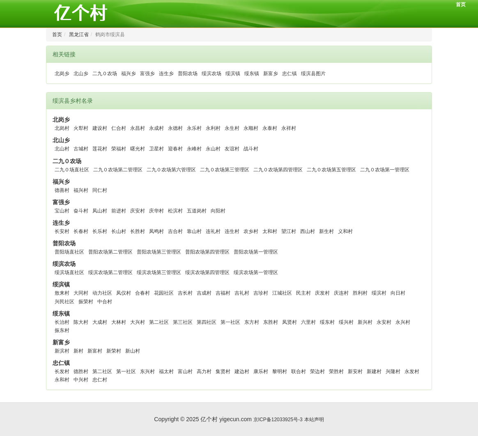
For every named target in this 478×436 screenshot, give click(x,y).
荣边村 (317, 371)
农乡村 (251, 231)
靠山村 (194, 231)
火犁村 (81, 128)
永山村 (213, 149)
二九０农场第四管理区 (278, 170)
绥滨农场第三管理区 (159, 272)
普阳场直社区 (69, 252)
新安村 (355, 371)
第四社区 (206, 322)
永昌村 (137, 128)
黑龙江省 (79, 34)
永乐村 (194, 128)
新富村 (94, 351)
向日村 (398, 293)
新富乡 (270, 73)
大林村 (118, 322)
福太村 (166, 371)
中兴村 (81, 380)
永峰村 (194, 149)
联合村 (298, 371)
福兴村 (81, 190)
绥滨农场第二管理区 (110, 272)
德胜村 (81, 371)
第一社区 (230, 322)
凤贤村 (289, 322)
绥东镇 (251, 73)
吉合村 (175, 231)
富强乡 (147, 73)
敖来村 (62, 293)
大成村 (99, 322)
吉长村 (185, 293)
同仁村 (99, 190)
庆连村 (341, 293)
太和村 (269, 231)
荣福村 (118, 149)
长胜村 (137, 231)
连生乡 (166, 73)
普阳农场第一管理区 (256, 252)
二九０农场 (104, 73)
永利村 (213, 128)
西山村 (307, 231)
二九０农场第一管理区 (384, 170)
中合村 (104, 302)
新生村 (326, 231)
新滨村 (62, 351)
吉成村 (204, 293)
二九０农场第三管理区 (224, 170)
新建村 (374, 371)
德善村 (62, 190)
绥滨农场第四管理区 (207, 272)
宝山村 (62, 211)
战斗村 (251, 149)
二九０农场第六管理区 (171, 170)
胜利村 (360, 293)
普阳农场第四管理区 (207, 252)
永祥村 (288, 128)
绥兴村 (346, 322)
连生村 (232, 231)
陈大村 (81, 322)
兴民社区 (64, 302)
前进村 (118, 211)
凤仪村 (123, 293)
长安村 (62, 231)
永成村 (156, 128)
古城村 (81, 149)
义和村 (345, 231)
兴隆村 (393, 371)
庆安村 (137, 211)
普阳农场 (188, 73)
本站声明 (314, 419)
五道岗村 (197, 211)
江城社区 (282, 293)
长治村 (62, 322)
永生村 (232, 128)
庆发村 (322, 293)
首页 (461, 4)
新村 (78, 351)
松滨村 (175, 211)
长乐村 (99, 231)
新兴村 (365, 322)
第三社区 (183, 322)
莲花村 (99, 149)
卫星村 (156, 149)
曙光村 (137, 149)
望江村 (288, 231)
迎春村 (175, 149)
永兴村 (402, 322)
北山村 (62, 149)
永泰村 (269, 128)
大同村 (81, 293)
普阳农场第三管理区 (159, 252)
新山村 (132, 351)
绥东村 (327, 322)
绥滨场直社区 (69, 272)
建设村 (99, 128)
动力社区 (102, 293)
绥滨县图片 (313, 73)
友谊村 (232, 149)
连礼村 (213, 231)
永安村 (384, 322)
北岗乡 (62, 73)
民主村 (303, 293)
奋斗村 (81, 211)
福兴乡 (128, 73)
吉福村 (223, 293)
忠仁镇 (289, 73)
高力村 (204, 371)
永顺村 (251, 128)
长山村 (118, 231)
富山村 (185, 371)
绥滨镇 (232, 73)
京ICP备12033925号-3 (278, 419)
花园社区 (164, 293)
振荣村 (85, 302)
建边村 (241, 371)
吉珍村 (260, 293)
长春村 (81, 231)
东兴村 (147, 371)
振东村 (62, 330)
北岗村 (62, 128)
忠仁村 (99, 380)
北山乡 (81, 73)
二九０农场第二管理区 (117, 170)
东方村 (251, 322)
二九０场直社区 (72, 170)
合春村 (142, 293)
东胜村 (270, 322)
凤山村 (99, 211)
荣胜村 (336, 371)
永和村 (62, 380)
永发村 (411, 371)
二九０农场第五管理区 (331, 170)
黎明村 (279, 371)
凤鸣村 (156, 231)
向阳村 (218, 211)
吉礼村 (241, 293)
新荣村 (113, 351)
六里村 (308, 322)
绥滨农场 (211, 73)
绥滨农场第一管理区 (256, 272)
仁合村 (118, 128)
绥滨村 (379, 293)
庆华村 (156, 211)
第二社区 (159, 322)
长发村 (62, 371)
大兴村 (137, 322)
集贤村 (223, 371)
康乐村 (260, 371)
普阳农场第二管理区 (110, 252)
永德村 (175, 128)
